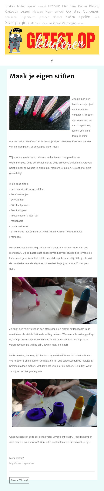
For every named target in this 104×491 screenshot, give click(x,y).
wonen (80, 23)
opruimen (11, 17)
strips (34, 23)
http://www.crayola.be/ (21, 463)
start (96, 17)
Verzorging (69, 23)
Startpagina (17, 22)
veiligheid (55, 23)
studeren (43, 23)
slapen (70, 17)
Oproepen (91, 11)
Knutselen (11, 11)
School (57, 17)
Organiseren (28, 17)
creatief (42, 6)
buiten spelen (26, 6)
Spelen (84, 17)
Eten (65, 6)
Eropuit (54, 6)
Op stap (73, 11)
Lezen (25, 11)
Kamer (82, 6)
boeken (10, 6)
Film (73, 6)
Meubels (38, 11)
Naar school (54, 11)
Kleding (94, 6)
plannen (44, 17)
